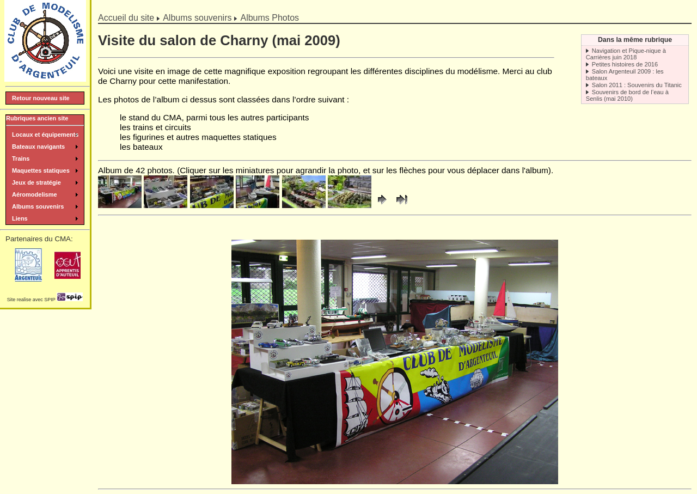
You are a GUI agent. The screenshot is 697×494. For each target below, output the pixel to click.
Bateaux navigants (38, 146)
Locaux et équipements (45, 134)
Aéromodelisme (34, 194)
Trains (20, 158)
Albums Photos (269, 17)
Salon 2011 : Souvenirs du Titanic (637, 85)
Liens (20, 218)
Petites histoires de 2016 (625, 64)
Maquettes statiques (41, 170)
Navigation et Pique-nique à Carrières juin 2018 (626, 53)
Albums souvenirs (197, 17)
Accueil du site (126, 17)
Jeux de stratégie (36, 182)
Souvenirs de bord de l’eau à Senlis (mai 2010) (627, 95)
